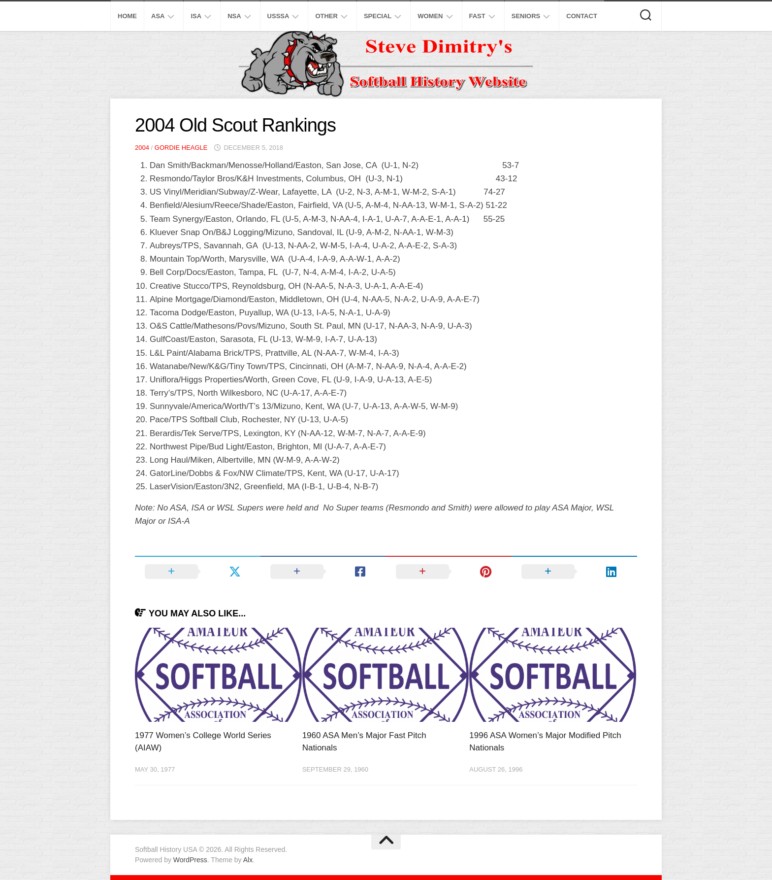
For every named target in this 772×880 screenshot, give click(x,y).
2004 (142, 147)
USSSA (278, 16)
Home (127, 16)
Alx (248, 860)
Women (430, 16)
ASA (157, 16)
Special (377, 16)
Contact (581, 16)
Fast (477, 16)
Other (326, 16)
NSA (234, 16)
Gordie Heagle (181, 147)
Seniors (526, 16)
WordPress (190, 860)
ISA (196, 16)
